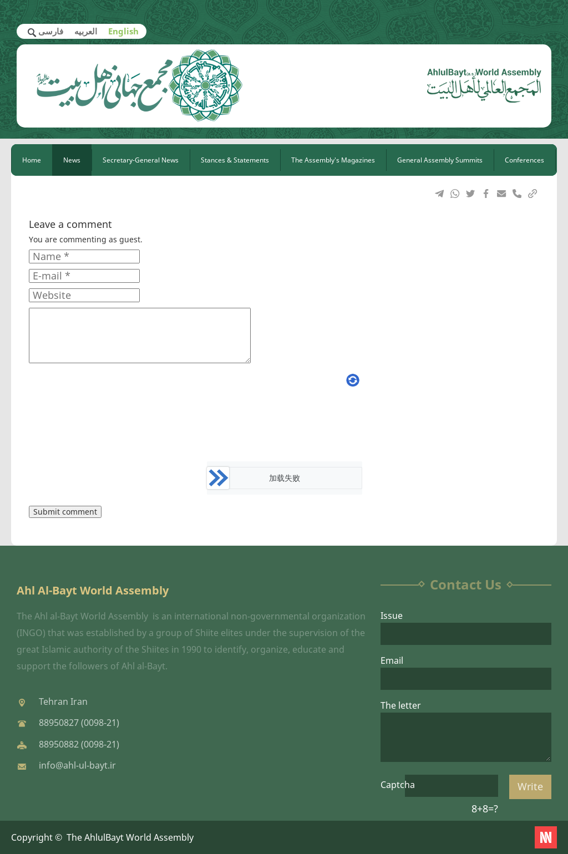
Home (31, 160)
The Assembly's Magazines (333, 160)
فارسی (50, 31)
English (123, 31)
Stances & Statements (235, 160)
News (71, 160)
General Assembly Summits (440, 160)
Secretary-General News (141, 160)
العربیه (85, 31)
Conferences (524, 160)
